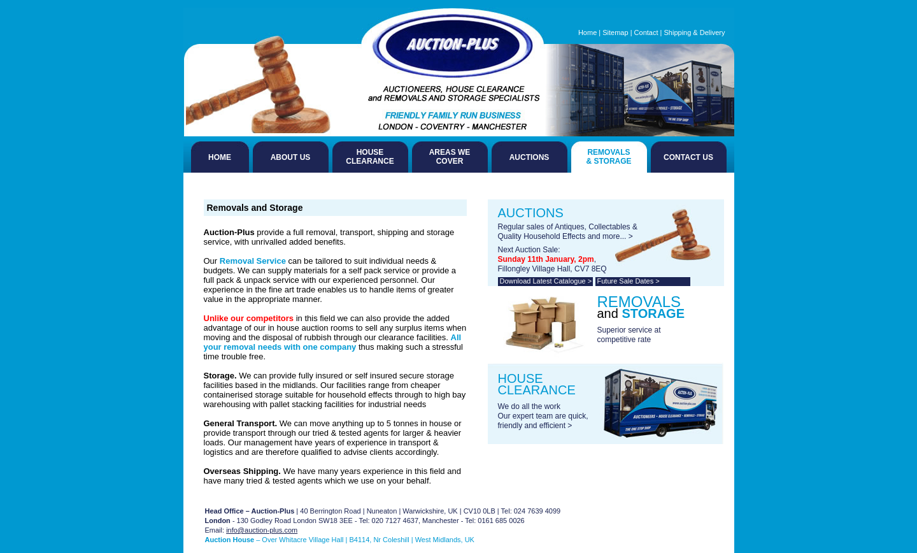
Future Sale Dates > (628, 281)
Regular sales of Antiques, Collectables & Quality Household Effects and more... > (567, 231)
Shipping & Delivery (694, 32)
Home (587, 32)
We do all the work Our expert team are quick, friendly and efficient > (543, 416)
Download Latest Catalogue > (546, 281)
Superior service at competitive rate (629, 335)
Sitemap (615, 32)
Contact (646, 32)
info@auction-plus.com (261, 530)
